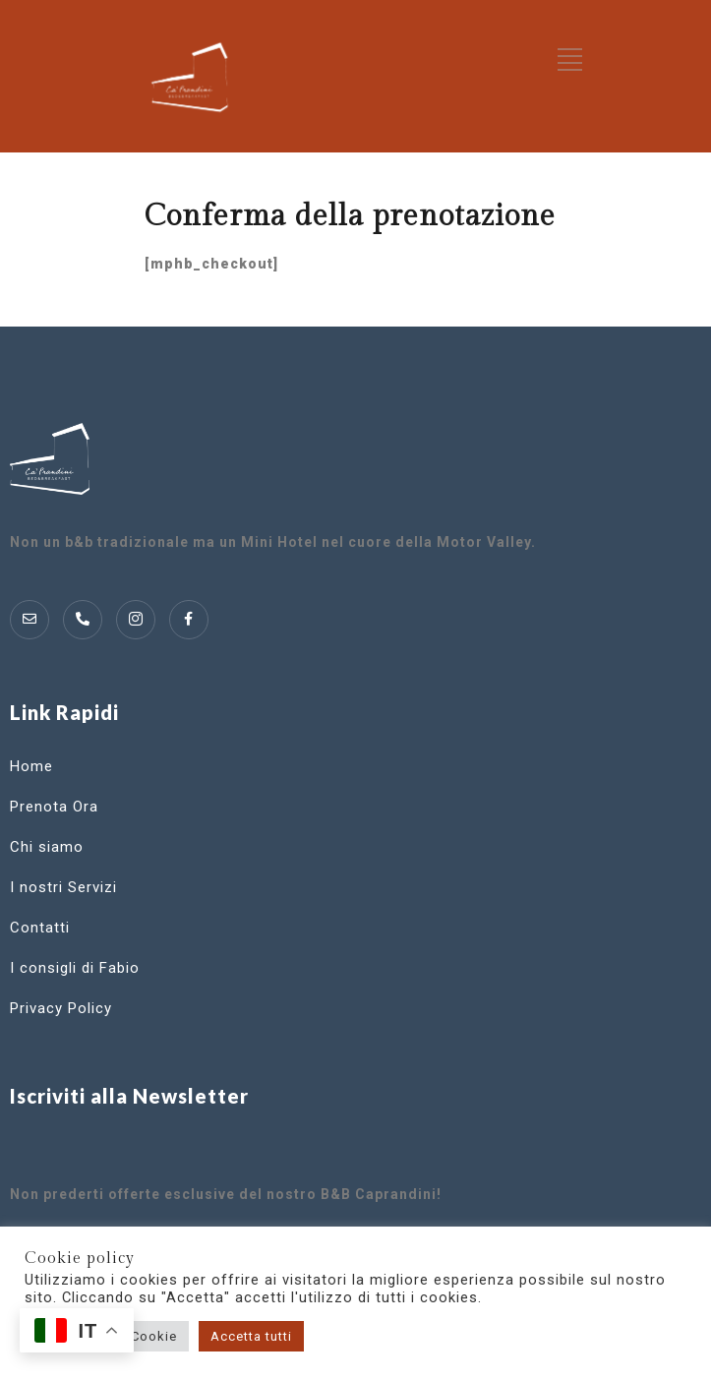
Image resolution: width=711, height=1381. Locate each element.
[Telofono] (82, 619)
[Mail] (29, 619)
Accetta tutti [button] (251, 1336)
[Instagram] (135, 619)
